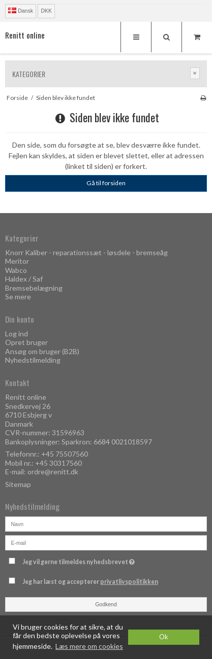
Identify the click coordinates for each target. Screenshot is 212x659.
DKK (46, 11)
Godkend (106, 604)
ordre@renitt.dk (52, 471)
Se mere (18, 296)
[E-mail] (106, 542)
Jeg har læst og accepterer (90, 581)
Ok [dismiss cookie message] (163, 637)
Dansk (20, 11)
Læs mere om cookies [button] (89, 646)
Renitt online (25, 35)
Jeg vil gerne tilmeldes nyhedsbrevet (95, 560)
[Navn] (106, 523)
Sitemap (18, 484)
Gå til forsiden (106, 183)
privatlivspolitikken (129, 581)
